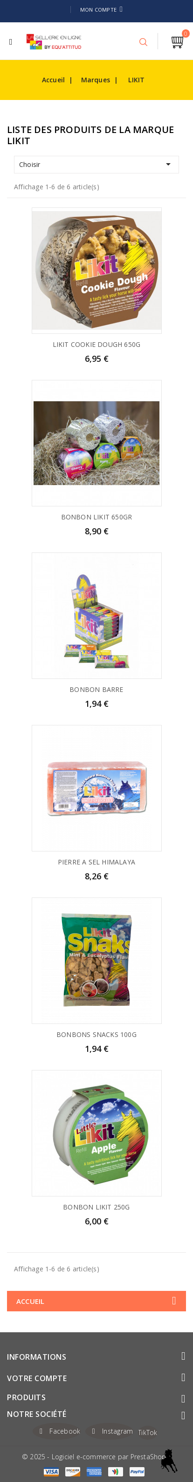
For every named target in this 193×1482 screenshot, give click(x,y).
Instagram (117, 1431)
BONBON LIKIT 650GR (96, 516)
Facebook (64, 1431)
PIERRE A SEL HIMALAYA (96, 861)
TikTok (148, 1432)
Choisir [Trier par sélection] (96, 164)
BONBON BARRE (96, 689)
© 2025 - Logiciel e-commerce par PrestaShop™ (96, 1456)
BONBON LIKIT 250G (96, 1207)
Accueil (30, 1301)
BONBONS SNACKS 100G (96, 1034)
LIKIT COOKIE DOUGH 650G (97, 344)
